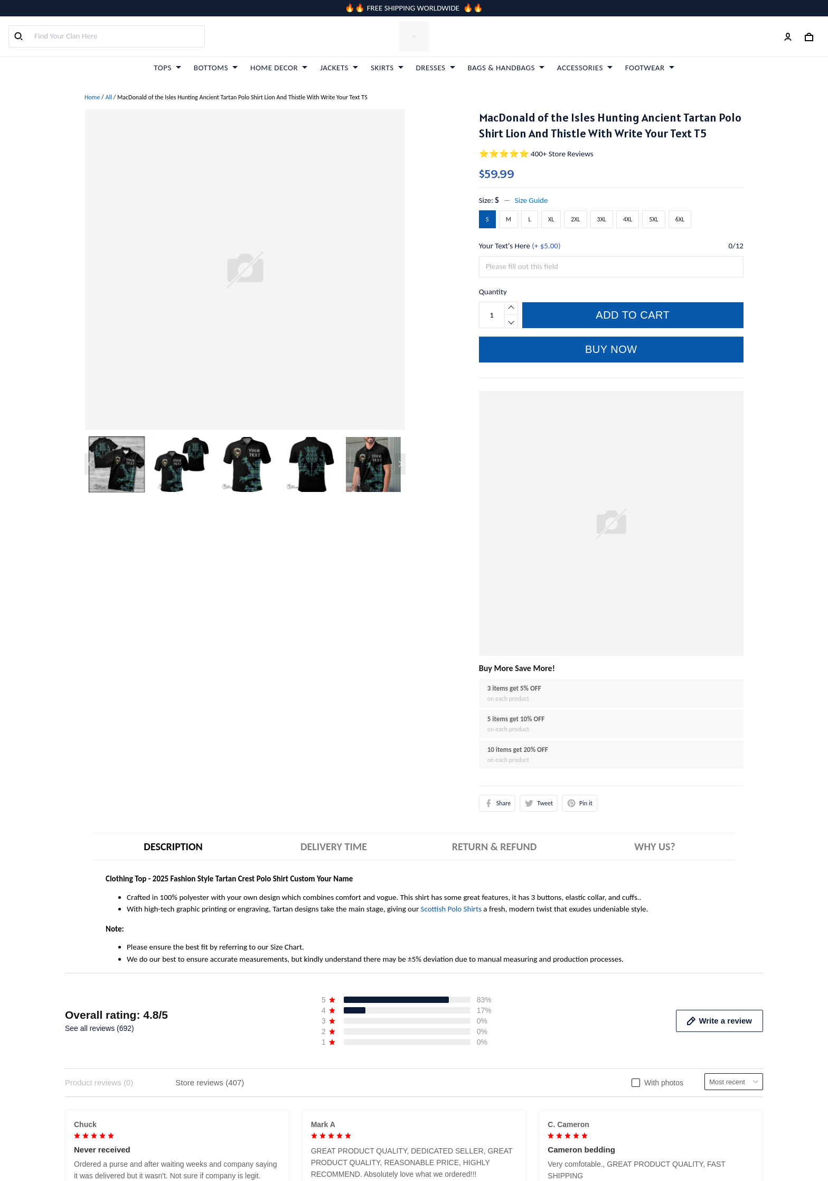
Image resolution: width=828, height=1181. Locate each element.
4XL (627, 219)
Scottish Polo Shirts (451, 909)
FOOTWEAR (649, 67)
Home (92, 97)
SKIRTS (387, 67)
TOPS (167, 67)
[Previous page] (89, 464)
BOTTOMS (216, 67)
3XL (601, 219)
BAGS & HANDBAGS (506, 67)
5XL (653, 219)
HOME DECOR (278, 67)
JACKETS (339, 67)
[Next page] (400, 464)
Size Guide (531, 200)
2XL (575, 219)
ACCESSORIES (585, 67)
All (108, 97)
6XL (679, 219)
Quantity (493, 291)
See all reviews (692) (99, 1028)
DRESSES (435, 67)
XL (551, 219)
